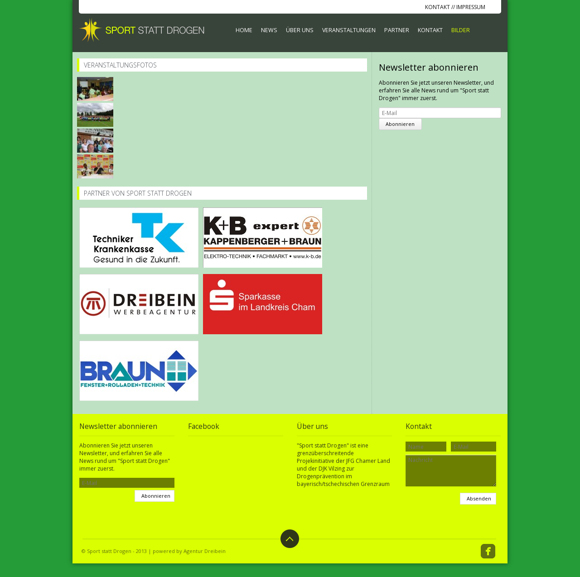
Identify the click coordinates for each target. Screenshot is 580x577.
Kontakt (437, 7)
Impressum (470, 7)
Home (244, 30)
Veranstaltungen (349, 30)
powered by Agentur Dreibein (189, 551)
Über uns (300, 30)
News (269, 30)
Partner (396, 30)
